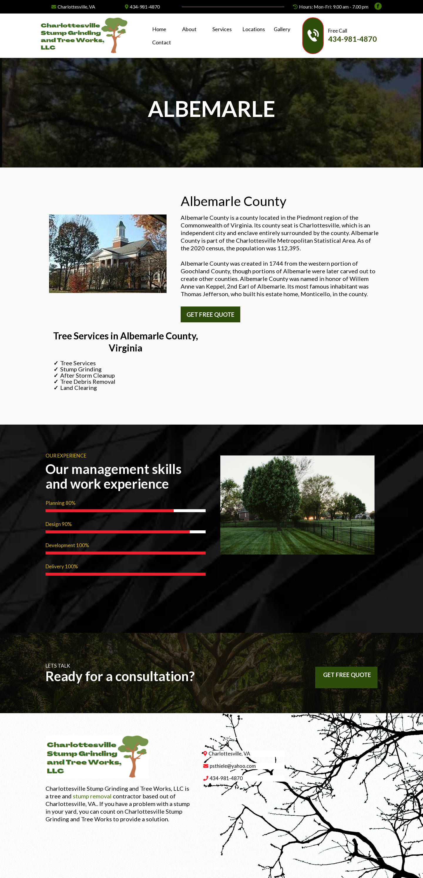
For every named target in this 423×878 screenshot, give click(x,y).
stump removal (92, 796)
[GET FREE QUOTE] (210, 314)
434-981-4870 (145, 6)
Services (222, 29)
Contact (161, 42)
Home (159, 29)
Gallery (282, 29)
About (189, 29)
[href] (337, 776)
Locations (253, 29)
